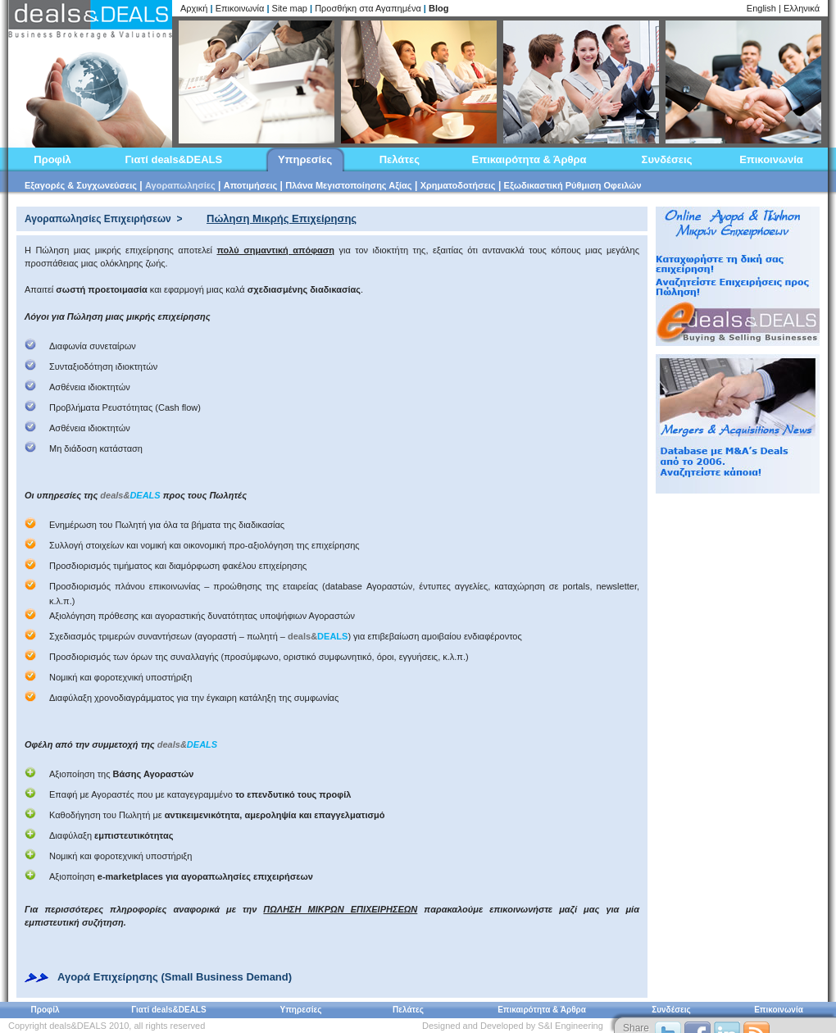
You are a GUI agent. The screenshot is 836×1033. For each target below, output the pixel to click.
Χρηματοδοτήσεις (458, 185)
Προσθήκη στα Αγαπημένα (368, 8)
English (761, 8)
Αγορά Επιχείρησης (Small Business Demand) (174, 977)
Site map (289, 8)
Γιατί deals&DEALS (173, 159)
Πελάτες (399, 159)
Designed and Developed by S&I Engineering (512, 1026)
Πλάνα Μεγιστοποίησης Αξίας (348, 185)
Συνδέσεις (667, 159)
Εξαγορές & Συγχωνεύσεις (81, 185)
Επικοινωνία (240, 8)
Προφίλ (52, 159)
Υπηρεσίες (305, 159)
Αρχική (193, 8)
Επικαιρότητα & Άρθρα (529, 159)
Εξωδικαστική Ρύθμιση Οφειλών (573, 185)
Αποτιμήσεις (250, 185)
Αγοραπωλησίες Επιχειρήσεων (98, 219)
